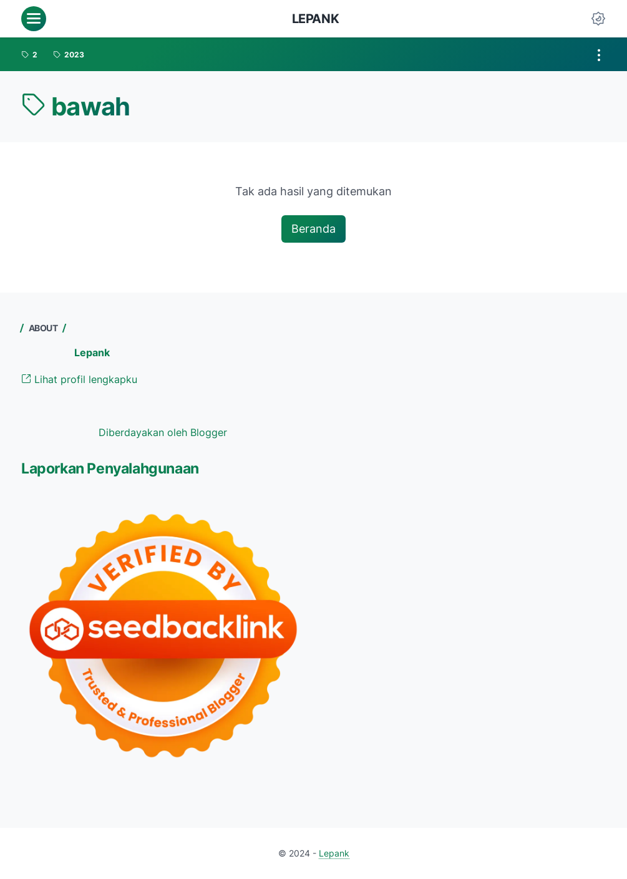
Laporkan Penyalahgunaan (110, 468)
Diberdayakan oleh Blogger (163, 432)
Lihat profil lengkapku (79, 379)
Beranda (313, 228)
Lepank (315, 18)
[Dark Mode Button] (598, 18)
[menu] (33, 18)
